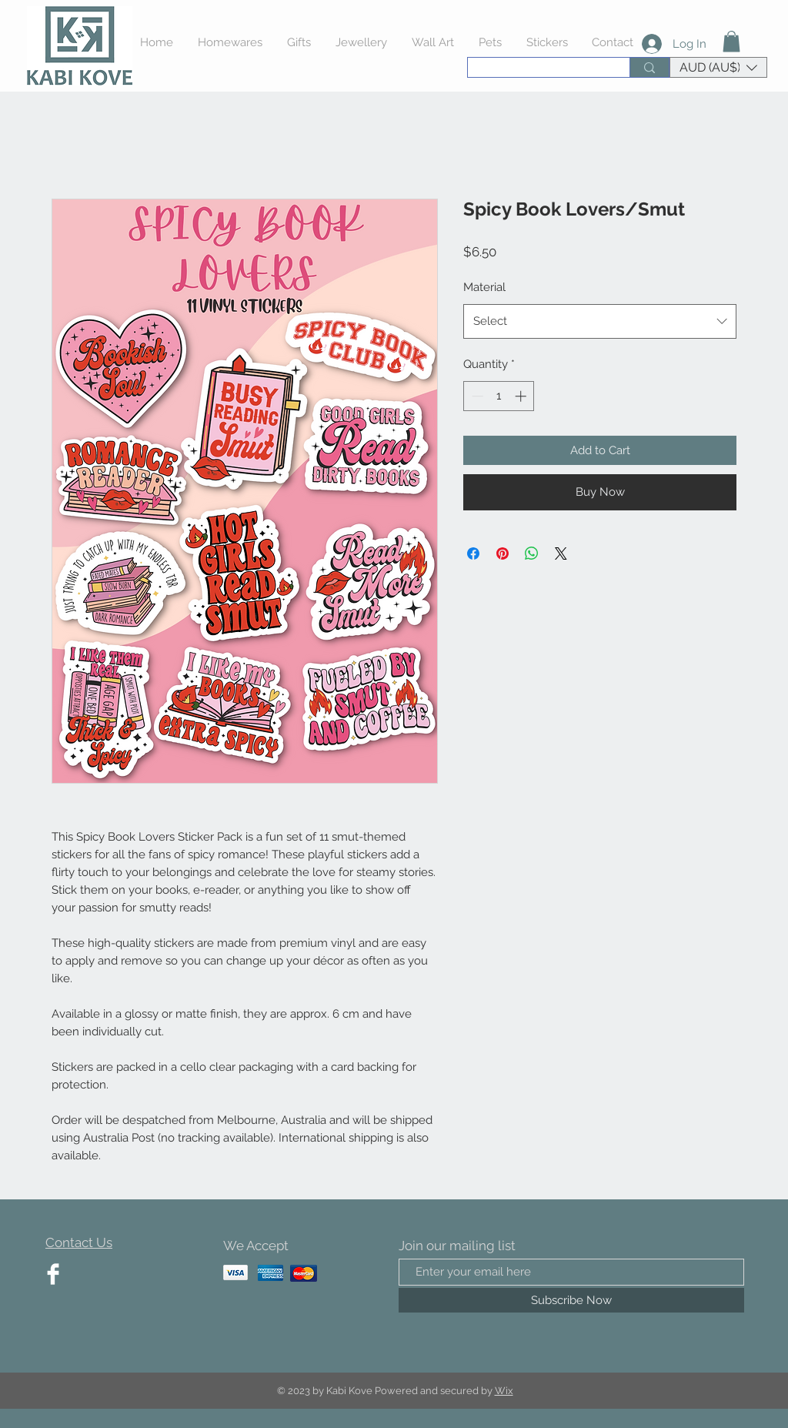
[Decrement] (476, 396)
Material (484, 287)
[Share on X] (561, 553)
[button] (731, 41)
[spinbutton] (499, 396)
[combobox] (599, 321)
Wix (504, 1390)
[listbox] (718, 67)
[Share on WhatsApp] (532, 553)
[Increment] (522, 396)
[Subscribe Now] (571, 1300)
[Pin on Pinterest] (502, 553)
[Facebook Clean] (53, 1274)
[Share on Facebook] (473, 553)
